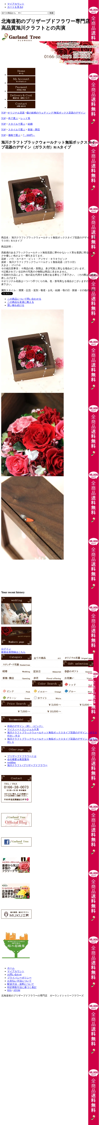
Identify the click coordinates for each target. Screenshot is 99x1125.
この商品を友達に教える (20, 302)
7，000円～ (29, 135)
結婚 (30, 124)
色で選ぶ (13, 118)
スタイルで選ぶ (16, 124)
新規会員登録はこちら (13, 652)
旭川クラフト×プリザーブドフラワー (27, 765)
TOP (3, 112)
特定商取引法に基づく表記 (21, 987)
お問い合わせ (14, 974)
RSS (9, 990)
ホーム (11, 968)
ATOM (16, 990)
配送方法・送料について (20, 984)
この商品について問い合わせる (24, 299)
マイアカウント (15, 971)
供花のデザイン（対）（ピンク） (25, 726)
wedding (11, 762)
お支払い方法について (19, 981)
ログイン (6, 649)
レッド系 (25, 118)
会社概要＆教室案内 (18, 759)
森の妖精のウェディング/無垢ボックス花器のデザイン (56, 112)
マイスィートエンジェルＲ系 (23, 729)
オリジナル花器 (16, 112)
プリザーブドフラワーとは (21, 756)
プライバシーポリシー (19, 977)
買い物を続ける (15, 305)
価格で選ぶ (14, 135)
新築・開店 (34, 129)
